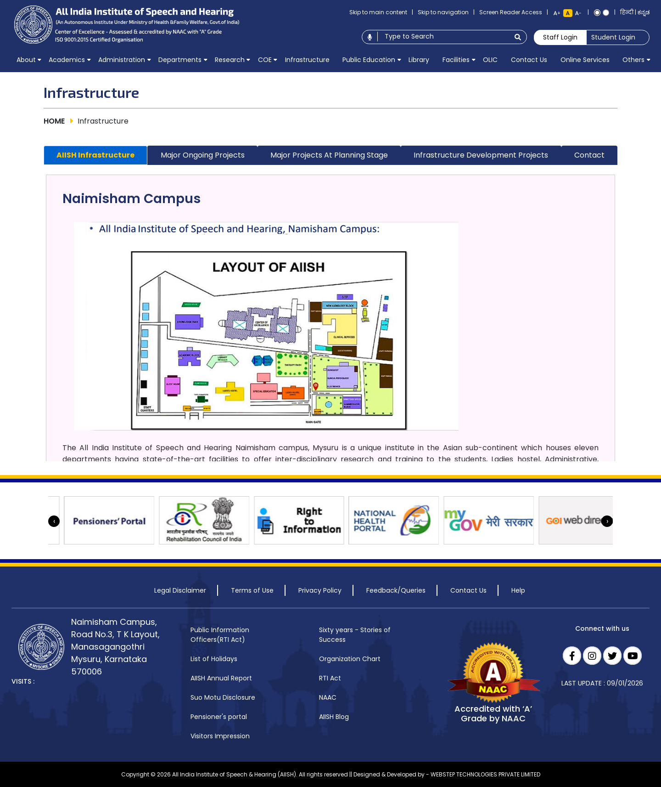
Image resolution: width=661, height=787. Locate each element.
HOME (54, 121)
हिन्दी (626, 12)
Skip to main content (378, 12)
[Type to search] (443, 36)
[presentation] (54, 521)
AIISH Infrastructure (95, 155)
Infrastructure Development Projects (481, 155)
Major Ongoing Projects (203, 155)
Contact (589, 155)
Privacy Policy (320, 590)
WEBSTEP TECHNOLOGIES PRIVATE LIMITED (485, 774)
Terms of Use (252, 590)
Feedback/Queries (396, 590)
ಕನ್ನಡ (644, 12)
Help (518, 590)
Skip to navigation (443, 12)
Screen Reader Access (510, 12)
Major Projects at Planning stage (329, 155)
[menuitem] (25, 59)
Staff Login (560, 37)
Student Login (613, 37)
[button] (25, 59)
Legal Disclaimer (180, 590)
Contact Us (468, 590)
